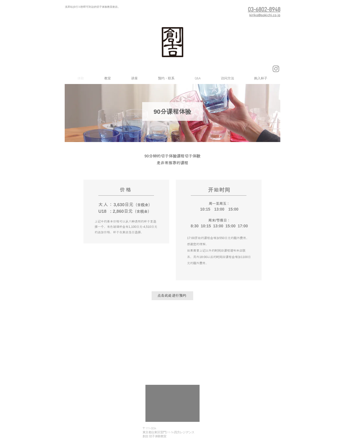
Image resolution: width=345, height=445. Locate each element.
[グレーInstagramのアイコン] (276, 68)
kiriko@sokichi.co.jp (264, 15)
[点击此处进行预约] (172, 295)
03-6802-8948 (264, 9)
